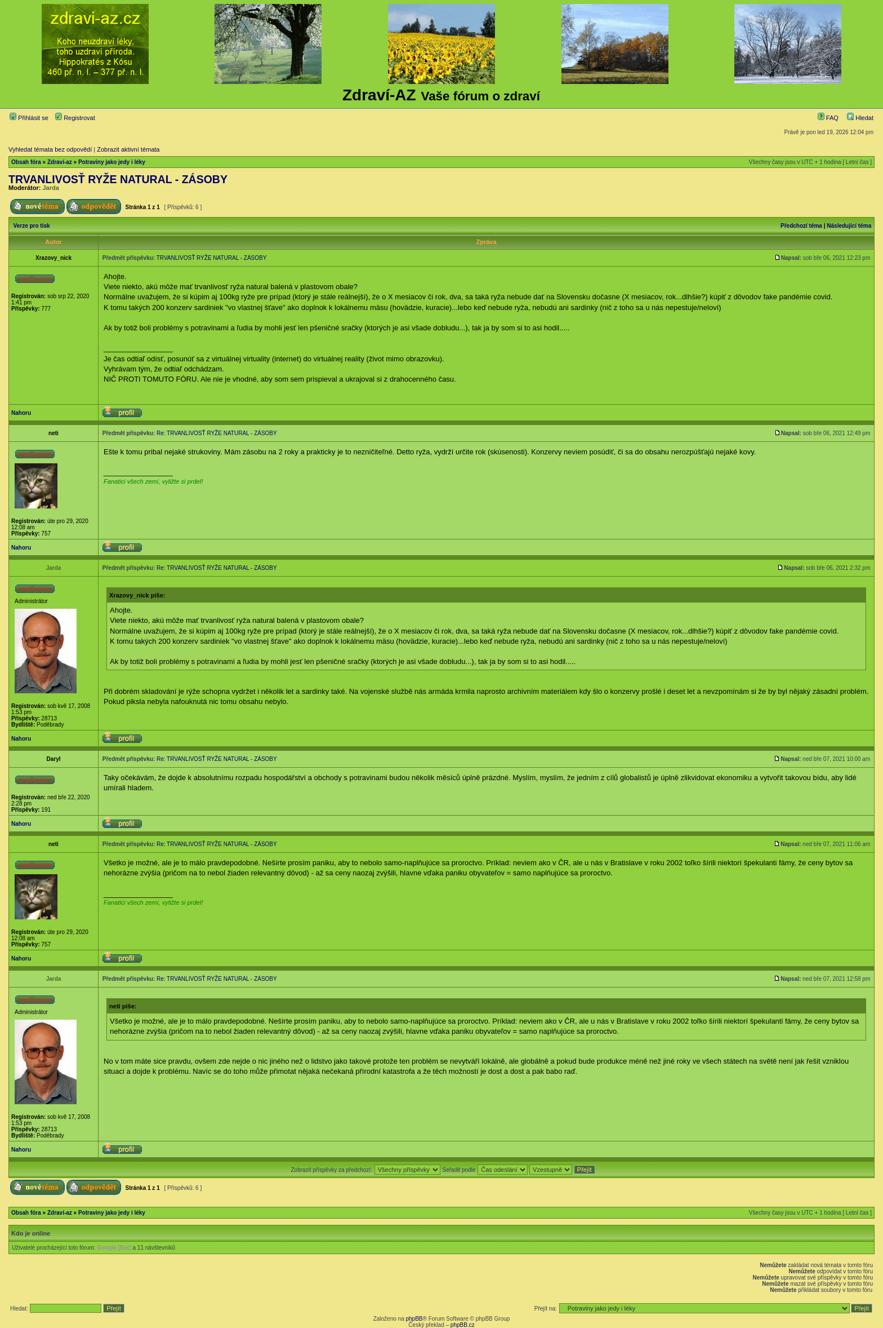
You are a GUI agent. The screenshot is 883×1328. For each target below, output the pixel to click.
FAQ (828, 117)
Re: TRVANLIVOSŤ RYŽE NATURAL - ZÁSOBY (217, 433)
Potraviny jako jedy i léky (111, 162)
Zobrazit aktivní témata (128, 149)
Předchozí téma (801, 226)
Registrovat (75, 117)
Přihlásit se (29, 117)
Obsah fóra (26, 162)
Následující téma (849, 226)
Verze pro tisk (32, 226)
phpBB (413, 1319)
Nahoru (21, 413)
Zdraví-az (59, 162)
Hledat (860, 117)
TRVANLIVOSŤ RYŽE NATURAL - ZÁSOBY (118, 179)
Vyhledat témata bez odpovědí (50, 149)
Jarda (51, 187)
